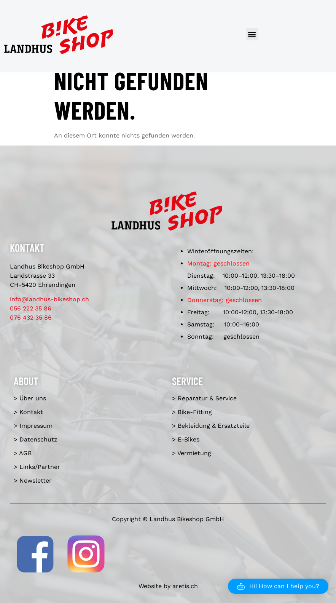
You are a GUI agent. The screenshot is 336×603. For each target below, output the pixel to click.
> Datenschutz (35, 439)
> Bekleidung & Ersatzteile (211, 425)
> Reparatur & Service (204, 398)
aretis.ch (185, 586)
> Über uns (30, 398)
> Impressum (33, 425)
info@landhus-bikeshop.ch (49, 299)
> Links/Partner (37, 466)
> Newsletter (33, 480)
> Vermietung (191, 453)
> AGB (23, 453)
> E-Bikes (185, 439)
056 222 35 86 (30, 308)
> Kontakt (28, 412)
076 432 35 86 (31, 317)
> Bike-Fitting (192, 412)
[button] (252, 34)
